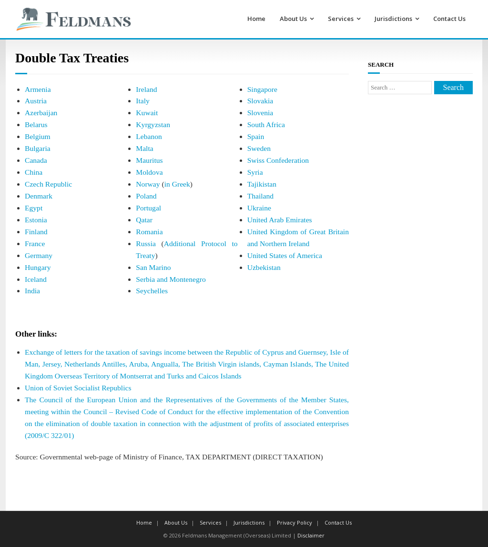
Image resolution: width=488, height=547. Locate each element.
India (32, 291)
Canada (36, 160)
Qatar (144, 220)
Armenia (38, 89)
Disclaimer (311, 535)
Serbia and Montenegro (170, 279)
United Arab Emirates (279, 220)
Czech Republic (48, 184)
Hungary (38, 267)
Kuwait (147, 113)
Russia (146, 243)
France (35, 243)
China (33, 172)
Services (341, 18)
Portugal (148, 208)
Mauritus (149, 160)
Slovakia (260, 101)
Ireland (146, 89)
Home (256, 18)
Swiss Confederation (278, 160)
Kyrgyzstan (153, 124)
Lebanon (149, 136)
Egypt (33, 208)
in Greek (177, 184)
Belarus (36, 124)
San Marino (153, 267)
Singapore (262, 89)
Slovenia (260, 113)
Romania (149, 232)
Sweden (259, 148)
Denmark (38, 196)
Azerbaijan (41, 113)
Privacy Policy (294, 522)
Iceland (36, 279)
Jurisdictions (393, 18)
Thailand (260, 196)
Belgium (38, 136)
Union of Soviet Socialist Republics (78, 388)
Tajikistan (261, 184)
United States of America (284, 255)
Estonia (36, 220)
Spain (255, 136)
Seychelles (152, 291)
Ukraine (259, 208)
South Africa (266, 124)
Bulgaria (38, 148)
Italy (143, 101)
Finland (36, 232)
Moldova (149, 172)
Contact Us (449, 18)
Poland (146, 196)
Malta (144, 148)
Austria (36, 101)
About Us (293, 18)
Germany (38, 255)
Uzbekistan (264, 267)
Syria (255, 172)
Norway (148, 184)
